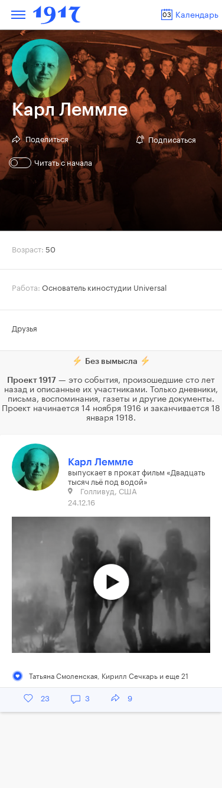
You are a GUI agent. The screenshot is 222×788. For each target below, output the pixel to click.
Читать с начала (52, 162)
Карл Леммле (100, 462)
